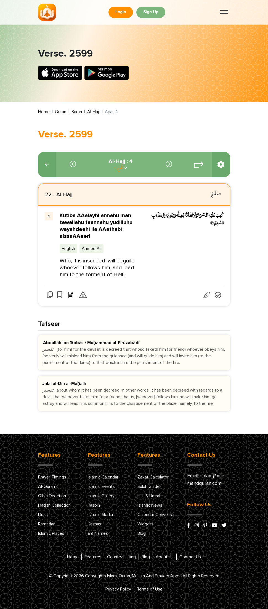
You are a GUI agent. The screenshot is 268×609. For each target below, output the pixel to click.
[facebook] (188, 525)
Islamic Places (51, 533)
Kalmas (94, 524)
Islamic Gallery (101, 496)
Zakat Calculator (153, 477)
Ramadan (46, 524)
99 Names (98, 533)
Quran (60, 112)
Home (44, 112)
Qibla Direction (52, 496)
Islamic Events (101, 486)
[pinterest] (205, 525)
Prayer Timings (52, 477)
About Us (165, 557)
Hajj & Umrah (149, 496)
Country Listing (121, 557)
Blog (141, 533)
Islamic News (149, 505)
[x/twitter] (224, 525)
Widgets (145, 524)
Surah (76, 112)
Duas (43, 514)
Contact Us (190, 557)
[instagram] (197, 525)
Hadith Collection (54, 505)
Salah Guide (148, 486)
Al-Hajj (93, 112)
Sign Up (150, 12)
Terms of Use (150, 589)
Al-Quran (46, 486)
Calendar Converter (156, 514)
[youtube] (214, 525)
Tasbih (94, 505)
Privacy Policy (118, 589)
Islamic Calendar (103, 477)
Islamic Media (100, 514)
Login (120, 12)
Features (92, 557)
